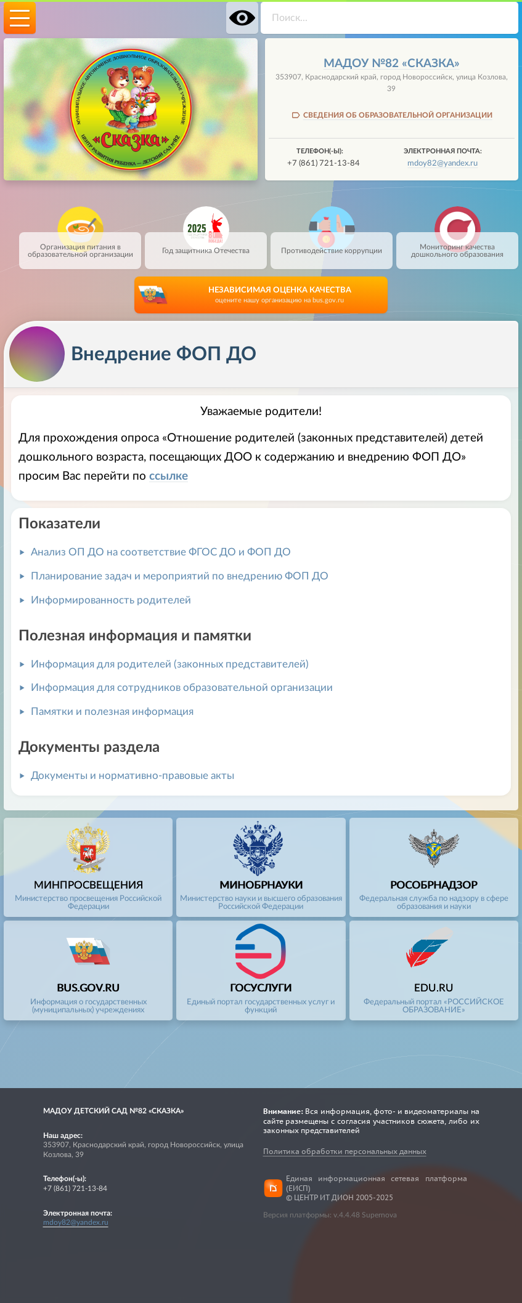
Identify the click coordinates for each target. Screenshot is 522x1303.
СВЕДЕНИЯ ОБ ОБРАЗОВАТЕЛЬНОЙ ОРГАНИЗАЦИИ (397, 115)
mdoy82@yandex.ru (442, 163)
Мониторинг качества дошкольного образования (457, 245)
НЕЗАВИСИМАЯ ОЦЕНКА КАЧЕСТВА (280, 296)
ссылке (168, 476)
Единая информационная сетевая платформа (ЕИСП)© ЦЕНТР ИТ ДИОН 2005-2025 (376, 1188)
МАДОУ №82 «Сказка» (392, 64)
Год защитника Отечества (206, 243)
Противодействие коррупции (331, 243)
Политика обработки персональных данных (344, 1151)
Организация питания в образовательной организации (80, 245)
